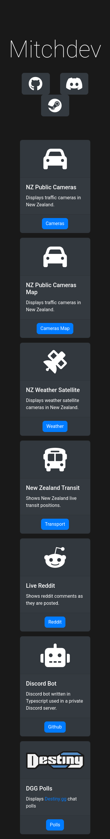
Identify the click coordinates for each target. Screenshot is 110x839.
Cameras (55, 223)
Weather (55, 426)
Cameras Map (55, 328)
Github (55, 727)
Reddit (55, 622)
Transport (55, 524)
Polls (55, 825)
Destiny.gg (55, 799)
